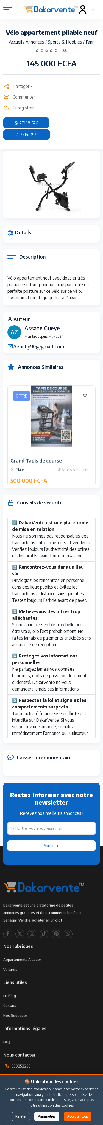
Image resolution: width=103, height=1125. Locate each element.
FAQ (6, 1057)
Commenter (19, 97)
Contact (9, 1021)
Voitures (10, 984)
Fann (90, 42)
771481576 (26, 122)
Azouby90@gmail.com (38, 346)
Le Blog (9, 1011)
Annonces (35, 42)
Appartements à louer (22, 975)
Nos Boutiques (15, 1031)
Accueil (16, 42)
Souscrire (51, 845)
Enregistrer (18, 107)
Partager (16, 86)
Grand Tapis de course (36, 475)
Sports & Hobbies (65, 42)
